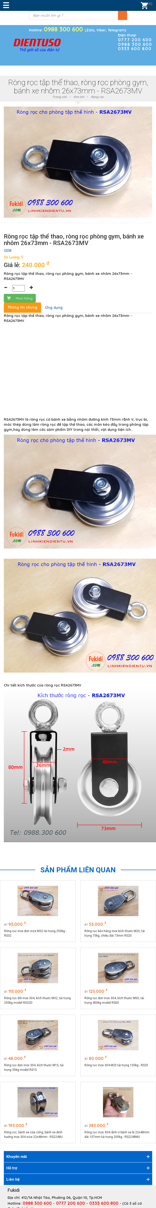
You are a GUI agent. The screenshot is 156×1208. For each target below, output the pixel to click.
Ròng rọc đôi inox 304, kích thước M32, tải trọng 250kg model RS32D (37, 1000)
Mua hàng (19, 298)
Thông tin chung (22, 307)
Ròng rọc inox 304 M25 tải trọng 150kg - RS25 (116, 1065)
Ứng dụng (54, 307)
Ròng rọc (97, 97)
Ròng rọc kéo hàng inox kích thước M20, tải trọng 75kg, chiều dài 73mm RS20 (115, 933)
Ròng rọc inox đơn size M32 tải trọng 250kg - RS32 (35, 933)
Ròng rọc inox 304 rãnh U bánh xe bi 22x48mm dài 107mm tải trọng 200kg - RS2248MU (117, 1135)
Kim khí (79, 97)
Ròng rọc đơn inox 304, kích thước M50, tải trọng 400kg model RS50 (114, 1000)
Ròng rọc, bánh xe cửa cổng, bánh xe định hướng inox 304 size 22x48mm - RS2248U (33, 1135)
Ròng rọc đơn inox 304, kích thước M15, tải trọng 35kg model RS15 (34, 1067)
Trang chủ (59, 97)
